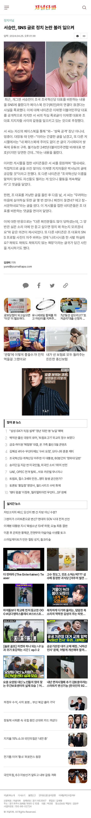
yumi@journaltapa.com (18, 266)
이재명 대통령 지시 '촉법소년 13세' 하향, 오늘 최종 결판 (35, 526)
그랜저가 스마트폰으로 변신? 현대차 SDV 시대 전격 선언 (37, 519)
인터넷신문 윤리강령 (47, 795)
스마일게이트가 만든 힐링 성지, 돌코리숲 (27, 539)
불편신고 (32, 795)
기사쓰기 (21, 795)
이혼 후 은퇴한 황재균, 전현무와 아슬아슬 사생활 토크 (35, 533)
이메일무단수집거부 (67, 795)
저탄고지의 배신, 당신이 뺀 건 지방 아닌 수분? (30, 512)
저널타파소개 (9, 795)
